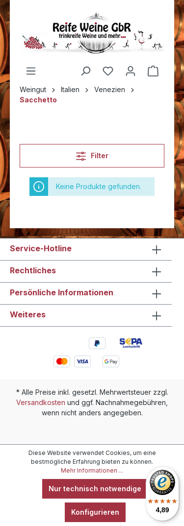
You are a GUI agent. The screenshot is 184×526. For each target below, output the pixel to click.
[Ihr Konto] (130, 71)
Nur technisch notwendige (95, 488)
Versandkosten (40, 402)
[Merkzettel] (108, 71)
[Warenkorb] (153, 71)
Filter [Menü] (92, 154)
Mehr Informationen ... (92, 470)
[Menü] (31, 71)
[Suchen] (85, 71)
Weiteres (28, 314)
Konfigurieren (95, 512)
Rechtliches (33, 270)
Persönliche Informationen (61, 292)
